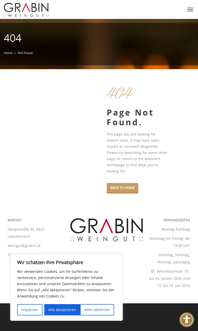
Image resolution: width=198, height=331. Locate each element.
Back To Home (123, 187)
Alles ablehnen (61, 309)
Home (8, 53)
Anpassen (29, 309)
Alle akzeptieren (98, 309)
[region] (66, 288)
